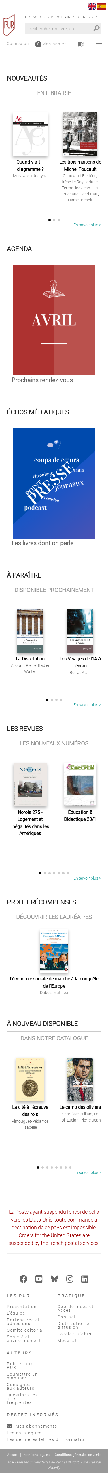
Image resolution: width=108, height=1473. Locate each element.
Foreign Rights (75, 1334)
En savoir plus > (87, 225)
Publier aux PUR (20, 1365)
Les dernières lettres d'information (47, 1439)
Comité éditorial (25, 1330)
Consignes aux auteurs (21, 1386)
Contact (67, 1317)
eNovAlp (54, 1467)
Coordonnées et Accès (76, 1308)
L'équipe (16, 1313)
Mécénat (67, 1340)
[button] (49, 220)
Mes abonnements (32, 1426)
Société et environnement (24, 1339)
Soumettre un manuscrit (22, 1376)
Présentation (22, 1306)
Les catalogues (24, 1433)
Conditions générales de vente (78, 1455)
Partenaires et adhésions (23, 1321)
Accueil (12, 1455)
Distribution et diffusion (74, 1325)
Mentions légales (37, 1455)
